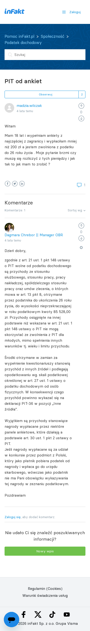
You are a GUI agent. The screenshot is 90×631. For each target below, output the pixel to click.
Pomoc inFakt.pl (19, 36)
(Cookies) (54, 588)
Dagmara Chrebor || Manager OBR (34, 235)
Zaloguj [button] (75, 12)
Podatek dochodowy (23, 42)
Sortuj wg (75, 210)
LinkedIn (22, 184)
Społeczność (52, 36)
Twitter (15, 184)
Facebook (8, 184)
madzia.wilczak (29, 105)
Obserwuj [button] (45, 94)
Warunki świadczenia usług (45, 595)
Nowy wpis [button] (45, 551)
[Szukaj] (45, 54)
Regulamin (36, 588)
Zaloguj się (13, 517)
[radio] (81, 105)
